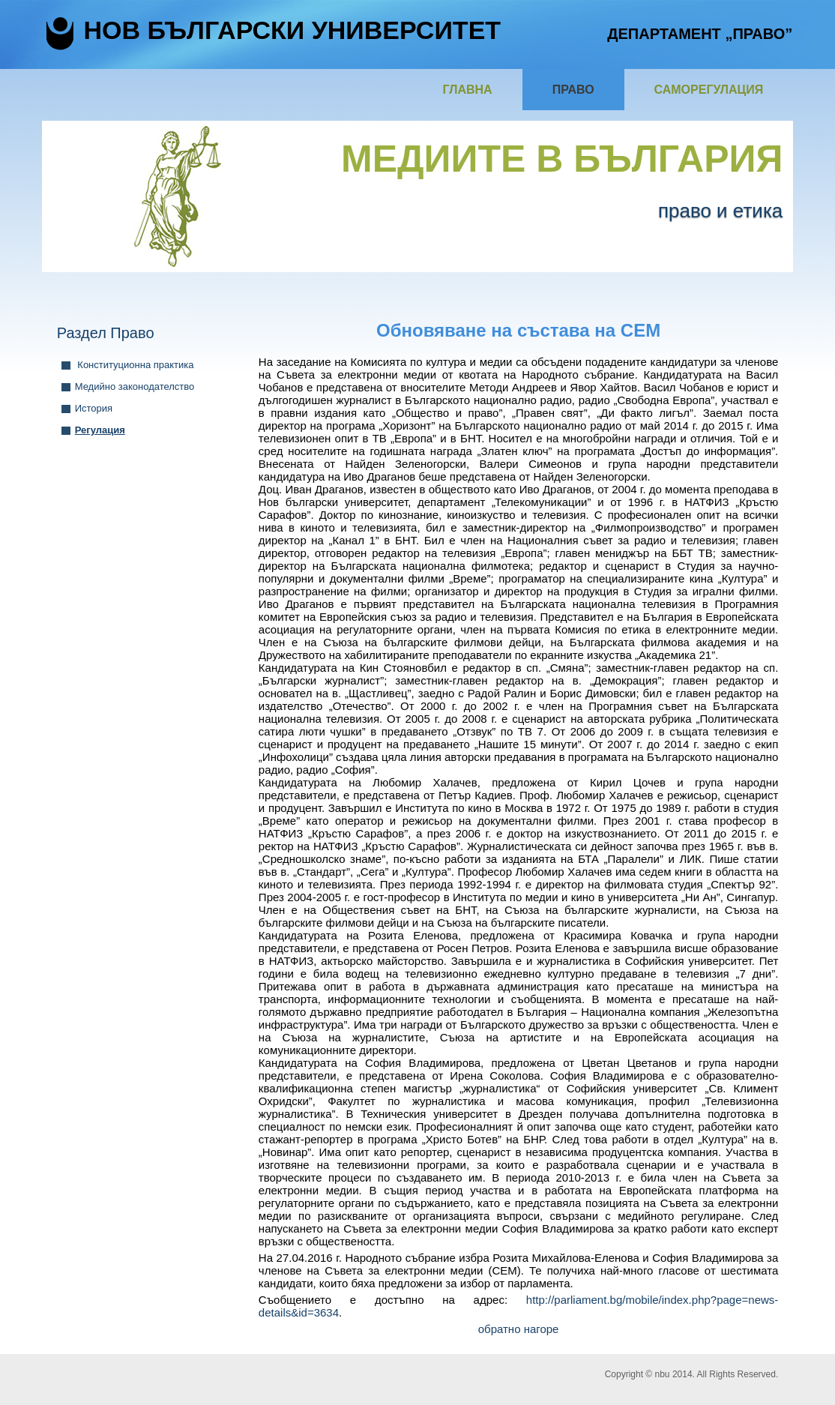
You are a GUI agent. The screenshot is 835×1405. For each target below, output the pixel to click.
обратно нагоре (518, 1329)
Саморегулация (709, 89)
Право (573, 89)
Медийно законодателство (135, 386)
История (93, 408)
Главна (467, 89)
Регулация (100, 430)
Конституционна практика (134, 364)
